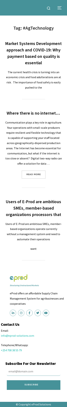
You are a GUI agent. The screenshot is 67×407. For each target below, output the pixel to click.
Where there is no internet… (33, 113)
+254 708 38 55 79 (11, 350)
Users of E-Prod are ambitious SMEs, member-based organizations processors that (33, 208)
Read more (36, 173)
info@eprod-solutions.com (17, 335)
